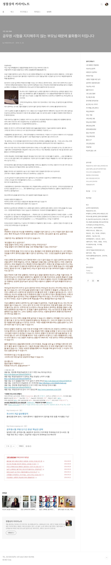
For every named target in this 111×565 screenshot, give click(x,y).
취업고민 (88, 233)
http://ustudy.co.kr (12, 410)
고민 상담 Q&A (11, 457)
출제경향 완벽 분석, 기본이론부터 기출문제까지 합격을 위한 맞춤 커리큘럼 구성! (38, 416)
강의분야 (102, 233)
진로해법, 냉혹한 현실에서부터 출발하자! (20, 477)
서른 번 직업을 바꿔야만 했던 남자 (95, 250)
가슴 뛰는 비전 (90, 86)
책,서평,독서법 (90, 97)
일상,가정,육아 (90, 133)
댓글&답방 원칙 (90, 184)
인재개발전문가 (90, 239)
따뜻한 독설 (89, 76)
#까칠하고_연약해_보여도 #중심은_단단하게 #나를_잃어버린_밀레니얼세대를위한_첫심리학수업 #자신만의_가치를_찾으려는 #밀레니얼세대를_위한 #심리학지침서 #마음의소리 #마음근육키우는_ (97, 219)
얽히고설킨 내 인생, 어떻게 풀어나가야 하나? (22, 472)
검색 (101, 4)
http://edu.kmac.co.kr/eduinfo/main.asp (52, 383)
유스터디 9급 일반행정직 (17, 414)
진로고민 (98, 239)
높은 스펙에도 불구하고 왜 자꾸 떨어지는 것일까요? (24, 469)
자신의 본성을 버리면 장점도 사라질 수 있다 (21, 464)
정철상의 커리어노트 (16, 4)
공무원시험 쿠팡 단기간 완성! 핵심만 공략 (25, 429)
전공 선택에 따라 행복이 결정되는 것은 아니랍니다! (24, 466)
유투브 (98, 281)
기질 (87, 258)
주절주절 (88, 147)
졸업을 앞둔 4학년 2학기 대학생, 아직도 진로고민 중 (24, 461)
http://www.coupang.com (15, 426)
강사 (93, 233)
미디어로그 (24, 12)
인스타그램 (93, 281)
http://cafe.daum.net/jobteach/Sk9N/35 (17, 379)
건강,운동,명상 (90, 143)
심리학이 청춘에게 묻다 (93, 83)
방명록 (49, 12)
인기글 (94, 191)
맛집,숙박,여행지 (91, 122)
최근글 (88, 191)
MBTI (103, 239)
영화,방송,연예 (90, 126)
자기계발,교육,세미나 (92, 108)
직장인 (95, 242)
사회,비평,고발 (90, 118)
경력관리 (88, 236)
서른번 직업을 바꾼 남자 (93, 79)
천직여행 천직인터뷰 (92, 101)
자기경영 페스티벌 (91, 244)
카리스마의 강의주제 (91, 181)
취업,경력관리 (90, 111)
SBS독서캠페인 (98, 228)
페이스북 (88, 281)
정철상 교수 (99, 230)
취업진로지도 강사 (91, 211)
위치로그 (37, 12)
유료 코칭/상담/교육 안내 (93, 178)
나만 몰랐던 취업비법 (92, 65)
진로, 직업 (89, 115)
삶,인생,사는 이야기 (92, 104)
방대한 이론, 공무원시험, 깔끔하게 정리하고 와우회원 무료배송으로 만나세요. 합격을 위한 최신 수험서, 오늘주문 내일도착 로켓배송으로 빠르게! (38, 433)
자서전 (105, 242)
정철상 (100, 242)
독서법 (97, 233)
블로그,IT (89, 140)
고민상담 (92, 258)
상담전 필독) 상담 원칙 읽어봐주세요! (96, 169)
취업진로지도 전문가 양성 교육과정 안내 (97, 166)
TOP (106, 557)
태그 (12, 12)
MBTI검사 (89, 253)
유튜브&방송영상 (91, 129)
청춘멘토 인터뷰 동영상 (92, 175)
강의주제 (104, 256)
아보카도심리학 (90, 69)
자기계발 (99, 244)
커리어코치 (89, 247)
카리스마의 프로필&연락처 (93, 172)
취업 (94, 253)
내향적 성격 (89, 242)
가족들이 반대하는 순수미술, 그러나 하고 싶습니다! (24, 475)
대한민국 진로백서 (91, 72)
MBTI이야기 (90, 90)
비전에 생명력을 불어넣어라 (93, 256)
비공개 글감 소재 (91, 151)
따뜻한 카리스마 (90, 230)
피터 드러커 (89, 228)
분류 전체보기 (90, 61)
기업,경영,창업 (90, 136)
